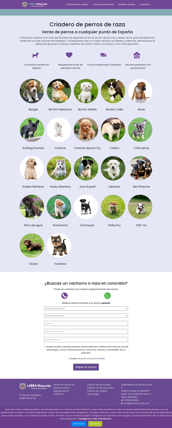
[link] (32, 91)
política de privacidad (93, 358)
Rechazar (79, 423)
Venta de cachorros (64, 384)
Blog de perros (61, 391)
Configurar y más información (94, 418)
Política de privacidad (99, 384)
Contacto (58, 394)
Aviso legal (93, 394)
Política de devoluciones (100, 388)
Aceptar (95, 423)
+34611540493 (131, 400)
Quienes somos (61, 388)
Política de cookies (97, 391)
